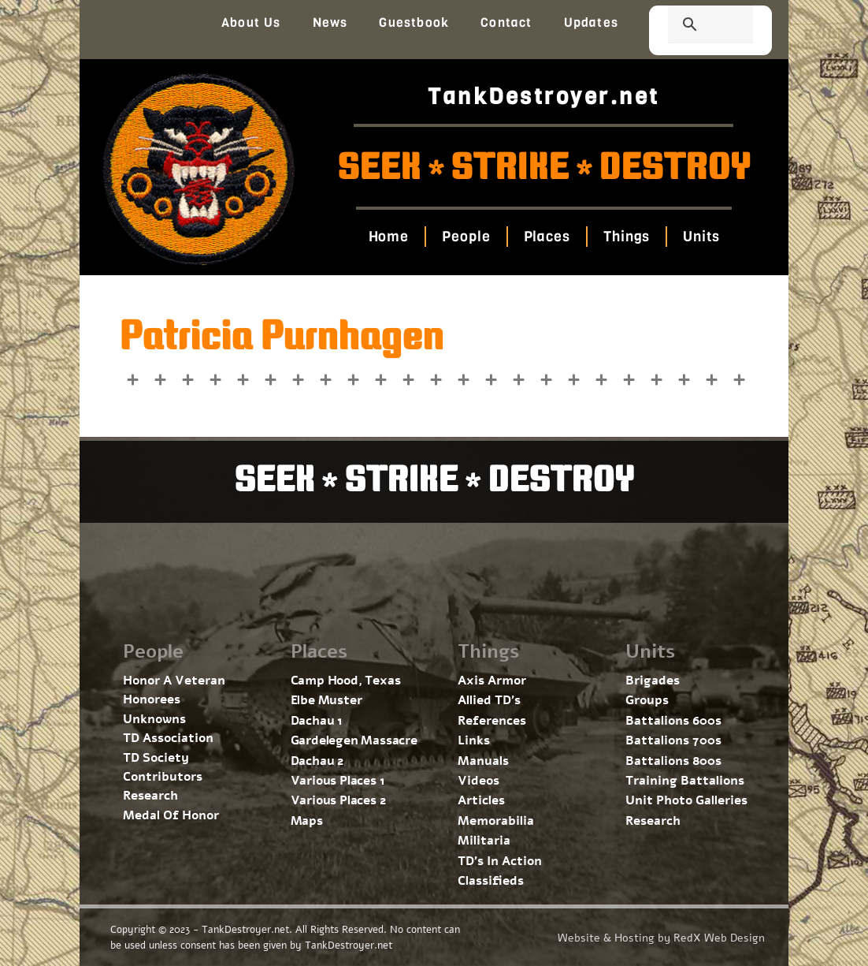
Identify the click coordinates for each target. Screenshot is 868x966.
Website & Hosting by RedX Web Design (661, 938)
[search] (691, 26)
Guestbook (414, 22)
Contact (506, 22)
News (330, 22)
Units (701, 236)
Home (388, 236)
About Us (251, 22)
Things (626, 236)
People (466, 236)
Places (546, 236)
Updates (591, 22)
